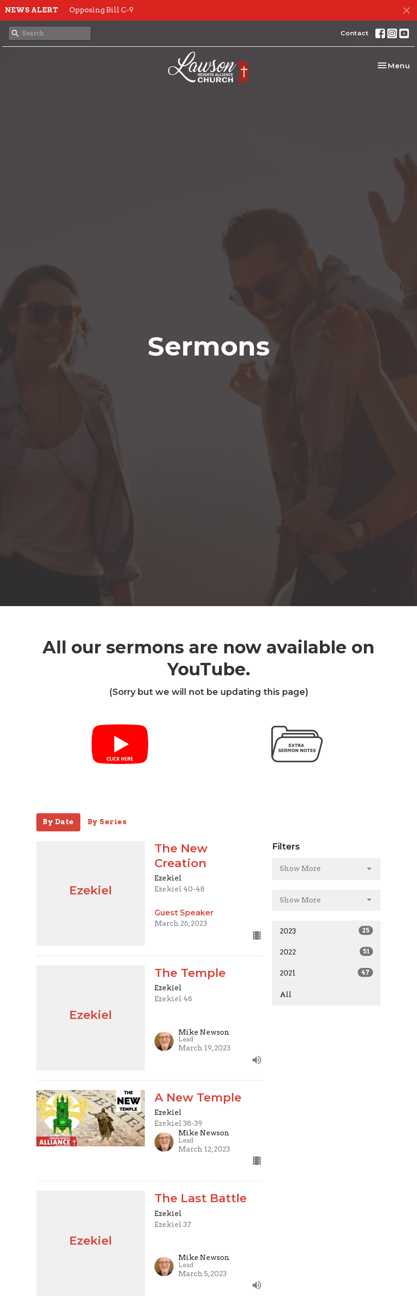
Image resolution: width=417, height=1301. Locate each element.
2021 (326, 972)
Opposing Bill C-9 (101, 10)
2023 (326, 930)
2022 (326, 951)
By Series (107, 822)
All (286, 994)
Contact (354, 33)
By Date (58, 822)
